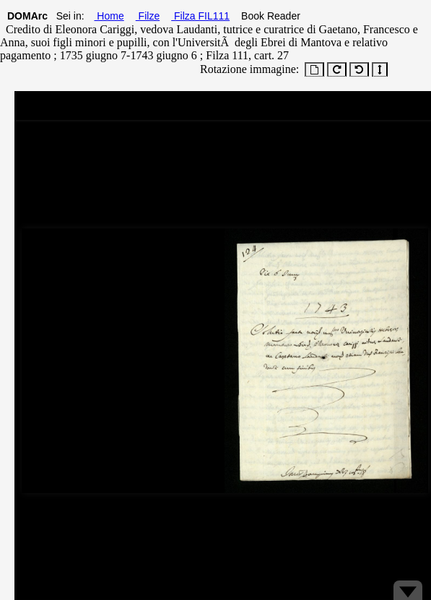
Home (108, 16)
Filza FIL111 (200, 16)
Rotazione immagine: (246, 69)
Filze (148, 16)
